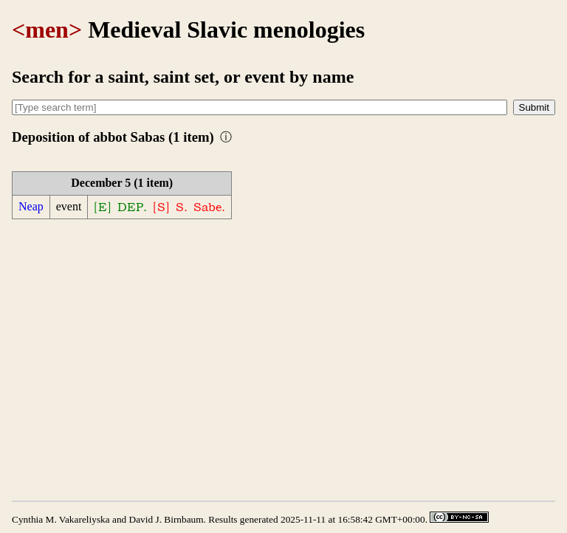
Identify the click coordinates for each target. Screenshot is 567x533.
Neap (31, 206)
